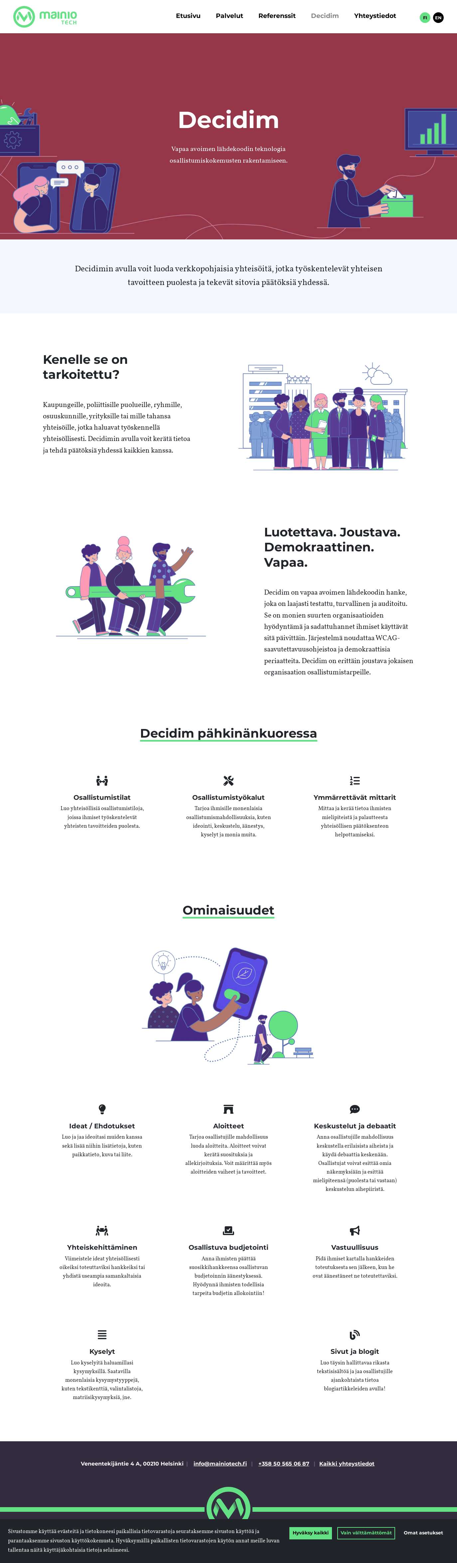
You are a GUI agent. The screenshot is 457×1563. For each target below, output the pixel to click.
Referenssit (277, 16)
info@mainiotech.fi (220, 1464)
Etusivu (188, 16)
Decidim (325, 16)
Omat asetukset (423, 1533)
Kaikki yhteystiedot (347, 1464)
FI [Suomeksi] (425, 18)
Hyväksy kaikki (311, 1533)
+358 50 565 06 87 (283, 1464)
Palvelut (229, 16)
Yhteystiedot (375, 16)
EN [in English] (438, 18)
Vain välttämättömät (366, 1533)
